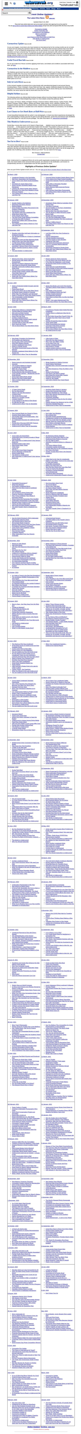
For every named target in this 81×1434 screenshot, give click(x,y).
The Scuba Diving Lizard (19, 396)
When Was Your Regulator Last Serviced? (25, 294)
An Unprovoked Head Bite (20, 561)
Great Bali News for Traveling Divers (57, 864)
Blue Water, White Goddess (54, 1414)
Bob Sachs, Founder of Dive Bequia (56, 526)
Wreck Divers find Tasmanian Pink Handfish (25, 499)
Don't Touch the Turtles (19, 324)
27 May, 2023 (45, 641)
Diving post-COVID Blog (53, 808)
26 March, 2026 (12, 174)
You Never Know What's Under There (57, 870)
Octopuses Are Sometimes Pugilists (56, 1152)
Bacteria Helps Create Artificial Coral (57, 688)
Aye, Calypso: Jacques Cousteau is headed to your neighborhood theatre (26, 941)
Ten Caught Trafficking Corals (21, 814)
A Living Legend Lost (18, 610)
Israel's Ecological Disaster (54, 1083)
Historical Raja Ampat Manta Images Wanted (59, 1183)
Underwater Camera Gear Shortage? (23, 948)
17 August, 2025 (13, 256)
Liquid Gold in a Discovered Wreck (56, 701)
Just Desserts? (50, 1090)
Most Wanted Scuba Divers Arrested (23, 1049)
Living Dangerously (51, 472)
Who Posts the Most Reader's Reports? (24, 505)
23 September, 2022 (47, 768)
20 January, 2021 (46, 1115)
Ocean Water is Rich (18, 1136)
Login (74, 2)
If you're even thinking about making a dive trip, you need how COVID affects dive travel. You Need (60, 892)
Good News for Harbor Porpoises (22, 1121)
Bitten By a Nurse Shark (19, 369)
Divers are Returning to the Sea (26, 1002)
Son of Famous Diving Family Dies (22, 492)
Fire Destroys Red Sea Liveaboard (22, 644)
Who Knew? (15, 974)
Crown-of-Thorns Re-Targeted (55, 468)
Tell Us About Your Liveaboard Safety (57, 680)
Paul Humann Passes (18, 531)
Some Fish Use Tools (18, 316)
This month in (20, 789)
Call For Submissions (52, 236)
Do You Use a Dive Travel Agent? (22, 341)
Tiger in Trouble (50, 1059)
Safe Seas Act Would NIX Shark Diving (24, 265)
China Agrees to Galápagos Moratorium (24, 1290)
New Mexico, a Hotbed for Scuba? (56, 586)
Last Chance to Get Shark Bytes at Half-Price (59, 1383)
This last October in (22, 251)
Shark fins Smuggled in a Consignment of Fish (26, 1161)
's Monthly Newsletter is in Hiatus (60, 1330)
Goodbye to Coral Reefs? (53, 974)
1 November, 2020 (47, 1197)
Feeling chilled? (50, 851)
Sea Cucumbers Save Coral (54, 483)
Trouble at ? (18, 607)
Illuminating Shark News (53, 1093)
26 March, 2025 (46, 307)
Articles (42, 9)
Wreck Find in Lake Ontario (54, 1189)
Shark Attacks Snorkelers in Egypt (56, 1185)
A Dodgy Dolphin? (17, 399)
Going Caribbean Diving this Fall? (56, 292)
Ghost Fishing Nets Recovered (55, 799)
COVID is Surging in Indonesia (55, 977)
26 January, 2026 (13, 200)
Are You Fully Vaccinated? (53, 991)
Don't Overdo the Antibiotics (20, 701)
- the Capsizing (21, 669)
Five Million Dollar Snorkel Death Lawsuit (24, 319)
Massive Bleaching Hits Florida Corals (23, 783)
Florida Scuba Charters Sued (54, 1230)
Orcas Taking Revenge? (53, 585)
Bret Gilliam (49, 559)
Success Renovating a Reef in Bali (22, 1047)
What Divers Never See (19, 214)
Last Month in (20, 623)
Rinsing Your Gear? (18, 529)
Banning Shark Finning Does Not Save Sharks (26, 524)
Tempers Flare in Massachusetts (55, 1276)
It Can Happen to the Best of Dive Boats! (24, 400)
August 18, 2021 (13, 960)
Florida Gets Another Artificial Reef (22, 725)
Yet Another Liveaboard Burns (21, 486)
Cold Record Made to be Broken (55, 1075)
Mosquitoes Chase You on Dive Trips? (23, 730)
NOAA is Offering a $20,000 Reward (57, 494)
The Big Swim (50, 1094)
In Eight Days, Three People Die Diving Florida (60, 869)
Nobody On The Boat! (52, 1412)
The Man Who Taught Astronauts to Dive (24, 937)
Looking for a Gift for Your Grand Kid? (57, 746)
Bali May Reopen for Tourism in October (24, 1363)
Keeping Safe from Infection (20, 1206)
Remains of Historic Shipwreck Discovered (25, 263)
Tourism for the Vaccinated (54, 1050)
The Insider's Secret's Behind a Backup (24, 894)
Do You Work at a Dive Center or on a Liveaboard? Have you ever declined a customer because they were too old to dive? (25, 655)
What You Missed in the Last (25, 671)
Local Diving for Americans (20, 1287)
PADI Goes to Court (52, 755)
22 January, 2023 (46, 711)
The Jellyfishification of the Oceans (22, 936)
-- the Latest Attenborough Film (57, 300)
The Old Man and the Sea (53, 693)
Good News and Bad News (54, 1049)
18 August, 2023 (13, 601)
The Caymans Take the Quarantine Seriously (59, 1148)
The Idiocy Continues (52, 206)
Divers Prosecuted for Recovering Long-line (59, 771)
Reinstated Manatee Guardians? (22, 314)
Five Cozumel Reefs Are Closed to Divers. (25, 413)
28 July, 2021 (45, 960)
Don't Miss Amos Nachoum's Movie (22, 1243)
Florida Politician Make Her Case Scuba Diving (26, 1338)
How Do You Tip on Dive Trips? (55, 531)
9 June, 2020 (12, 1345)
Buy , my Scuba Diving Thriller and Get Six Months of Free (26, 1387)
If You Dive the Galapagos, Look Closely (58, 262)
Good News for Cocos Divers (21, 591)
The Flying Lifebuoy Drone (54, 445)
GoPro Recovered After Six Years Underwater (26, 1118)
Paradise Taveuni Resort (53, 376)
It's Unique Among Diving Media (55, 720)
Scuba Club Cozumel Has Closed (56, 391)
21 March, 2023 (46, 677)
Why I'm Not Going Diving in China (56, 1088)
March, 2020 (45, 1372)
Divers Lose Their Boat (52, 486)
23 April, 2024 (12, 480)
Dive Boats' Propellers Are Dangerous (23, 338)
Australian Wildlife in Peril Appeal (22, 1410)
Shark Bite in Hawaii (52, 776)
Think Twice (15, 447)
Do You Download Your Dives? (21, 829)
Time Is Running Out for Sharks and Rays (24, 1120)
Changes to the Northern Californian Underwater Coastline (57, 1040)
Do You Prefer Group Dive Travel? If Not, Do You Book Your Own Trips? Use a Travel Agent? (59, 317)
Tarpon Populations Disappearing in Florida (59, 1132)
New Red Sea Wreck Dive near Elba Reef (58, 467)
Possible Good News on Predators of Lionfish (26, 1009)
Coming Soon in (55, 848)
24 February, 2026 (46, 174)
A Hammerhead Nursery (53, 518)
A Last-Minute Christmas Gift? (21, 367)
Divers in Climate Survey (19, 346)
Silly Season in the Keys (19, 1298)
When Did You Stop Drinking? (55, 340)
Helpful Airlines (41, 35)
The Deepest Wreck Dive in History (22, 1085)
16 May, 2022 (45, 826)
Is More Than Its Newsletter (24, 354)
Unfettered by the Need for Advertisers (23, 1404)
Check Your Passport (52, 964)
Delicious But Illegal (51, 555)
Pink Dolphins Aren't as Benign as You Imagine (60, 698)
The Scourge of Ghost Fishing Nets (22, 270)
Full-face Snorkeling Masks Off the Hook (24, 1170)
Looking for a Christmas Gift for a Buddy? (24, 553)
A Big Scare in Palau (52, 338)
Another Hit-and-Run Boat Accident (56, 321)
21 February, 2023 (13, 711)
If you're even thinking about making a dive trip (60, 904)
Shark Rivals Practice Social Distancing (58, 1085)
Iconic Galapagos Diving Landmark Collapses (59, 985)
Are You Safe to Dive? (52, 440)
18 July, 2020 (45, 1267)
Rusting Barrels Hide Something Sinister (24, 372)
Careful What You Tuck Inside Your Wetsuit (59, 558)
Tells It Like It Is (54, 763)
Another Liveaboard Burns (20, 318)
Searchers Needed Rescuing (54, 404)
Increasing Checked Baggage (55, 470)
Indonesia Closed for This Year (55, 1258)
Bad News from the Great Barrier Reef (57, 865)
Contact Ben (41, 154)
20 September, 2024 (47, 386)
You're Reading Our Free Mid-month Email (58, 548)
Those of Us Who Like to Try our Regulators (59, 1415)
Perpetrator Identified (52, 397)
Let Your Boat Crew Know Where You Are (58, 260)
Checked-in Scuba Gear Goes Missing (23, 760)
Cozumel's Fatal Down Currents (55, 325)
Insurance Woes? (17, 714)
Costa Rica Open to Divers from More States (59, 1229)
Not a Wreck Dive (51, 415)
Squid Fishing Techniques (53, 364)
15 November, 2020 (47, 1178)
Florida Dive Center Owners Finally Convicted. (26, 832)
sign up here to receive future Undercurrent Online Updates (27, 25)
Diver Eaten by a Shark (53, 846)
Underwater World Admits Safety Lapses (24, 1151)
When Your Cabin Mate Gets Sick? (56, 1410)
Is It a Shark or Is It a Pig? (53, 932)
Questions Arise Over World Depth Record (58, 1252)
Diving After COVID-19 (19, 1115)
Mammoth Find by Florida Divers (55, 1167)
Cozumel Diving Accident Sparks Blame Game (60, 177)
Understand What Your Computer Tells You (25, 806)
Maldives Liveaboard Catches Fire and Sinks (25, 1172)
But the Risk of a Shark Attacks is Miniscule (59, 805)
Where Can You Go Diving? (20, 1322)
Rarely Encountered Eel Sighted (55, 324)
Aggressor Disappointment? (54, 1159)
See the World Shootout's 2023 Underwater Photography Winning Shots (25, 518)
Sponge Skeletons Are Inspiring (21, 1258)
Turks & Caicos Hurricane (53, 785)
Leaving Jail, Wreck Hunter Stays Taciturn (24, 188)
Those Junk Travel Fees (19, 715)
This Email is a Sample (52, 937)
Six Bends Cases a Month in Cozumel (23, 292)
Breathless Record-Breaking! (21, 1075)
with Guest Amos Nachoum (22, 1217)
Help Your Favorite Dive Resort (21, 1364)
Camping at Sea (17, 969)
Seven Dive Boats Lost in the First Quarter (58, 286)
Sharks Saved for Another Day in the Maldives (26, 1026)
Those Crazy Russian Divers (54, 583)
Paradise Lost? (16, 1193)
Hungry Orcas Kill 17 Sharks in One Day (58, 682)
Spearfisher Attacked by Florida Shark (57, 247)
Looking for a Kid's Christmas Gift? (22, 1221)
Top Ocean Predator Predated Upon (56, 496)
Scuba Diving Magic (52, 553)
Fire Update (19, 1348)
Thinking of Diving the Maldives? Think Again (25, 1143)
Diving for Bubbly (17, 418)
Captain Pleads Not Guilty (23, 1125)
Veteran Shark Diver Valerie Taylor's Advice (25, 784)
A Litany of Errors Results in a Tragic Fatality (25, 1004)
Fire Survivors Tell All (58, 1409)
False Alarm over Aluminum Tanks (56, 1034)
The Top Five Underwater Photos (56, 217)
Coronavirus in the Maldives (41, 32)
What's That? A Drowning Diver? (22, 693)
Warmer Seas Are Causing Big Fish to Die (58, 421)
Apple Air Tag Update (52, 378)
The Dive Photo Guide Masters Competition (25, 217)
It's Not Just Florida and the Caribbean (23, 558)
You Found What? (51, 484)
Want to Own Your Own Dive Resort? (57, 211)
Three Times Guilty (51, 322)
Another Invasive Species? (54, 294)
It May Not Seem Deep (19, 618)
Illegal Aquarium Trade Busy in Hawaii (57, 1260)
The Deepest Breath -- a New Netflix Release (59, 621)
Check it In (15, 615)
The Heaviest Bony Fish (53, 744)
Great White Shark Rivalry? (54, 273)
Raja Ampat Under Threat (20, 445)
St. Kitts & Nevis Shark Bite (54, 1126)
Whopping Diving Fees (52, 502)
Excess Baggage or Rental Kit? (21, 451)
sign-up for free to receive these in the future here (56, 169)
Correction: (15, 381)
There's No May (21, 503)
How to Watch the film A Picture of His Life (25, 1315)
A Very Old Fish (17, 1188)
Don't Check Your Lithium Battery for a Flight (25, 703)
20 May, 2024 (45, 456)
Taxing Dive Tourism (18, 588)
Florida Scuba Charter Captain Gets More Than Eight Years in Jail (24, 272)
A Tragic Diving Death (18, 389)
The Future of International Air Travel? (23, 1350)
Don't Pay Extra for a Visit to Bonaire (57, 695)
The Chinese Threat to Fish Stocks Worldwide (59, 1154)
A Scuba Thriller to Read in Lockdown (57, 1186)
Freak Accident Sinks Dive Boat (55, 963)
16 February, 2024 (13, 515)
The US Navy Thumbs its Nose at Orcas (24, 1301)
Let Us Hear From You (52, 343)
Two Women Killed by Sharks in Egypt (57, 803)
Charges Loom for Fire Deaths (58, 1254)
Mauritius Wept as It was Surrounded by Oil (25, 1270)
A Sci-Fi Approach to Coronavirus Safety (58, 1325)
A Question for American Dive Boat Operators (26, 586)
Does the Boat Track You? (53, 623)
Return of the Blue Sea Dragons (55, 271)
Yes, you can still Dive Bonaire (55, 1033)
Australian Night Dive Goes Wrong (22, 1150)
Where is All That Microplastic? (21, 392)
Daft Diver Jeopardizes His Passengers (24, 179)
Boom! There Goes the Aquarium (56, 730)
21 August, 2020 (13, 1267)
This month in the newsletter (58, 580)
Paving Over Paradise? (53, 1036)
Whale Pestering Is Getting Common (57, 362)
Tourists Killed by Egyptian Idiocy (22, 311)
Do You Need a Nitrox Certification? (56, 617)
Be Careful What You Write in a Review (24, 1241)
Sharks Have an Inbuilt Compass (22, 985)
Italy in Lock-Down (41, 34)
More (58, 9)
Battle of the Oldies (51, 1233)
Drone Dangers (50, 426)
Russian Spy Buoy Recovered (55, 215)
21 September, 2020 (47, 1226)
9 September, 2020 (47, 1246)
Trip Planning (33, 9)
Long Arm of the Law (52, 950)
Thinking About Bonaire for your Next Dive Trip (60, 889)
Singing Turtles (50, 757)
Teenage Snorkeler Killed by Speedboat (24, 1281)
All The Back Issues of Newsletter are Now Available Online (57, 630)
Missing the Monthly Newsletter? (26, 1252)
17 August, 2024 (13, 410)
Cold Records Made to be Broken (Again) (58, 1044)
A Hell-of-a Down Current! (53, 995)
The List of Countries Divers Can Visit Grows (25, 1061)
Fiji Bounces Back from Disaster (55, 1047)
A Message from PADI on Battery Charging (25, 1415)
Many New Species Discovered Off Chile (58, 394)
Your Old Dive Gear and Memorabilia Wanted (25, 1299)
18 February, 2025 (13, 335)
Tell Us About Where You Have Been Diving (59, 302)
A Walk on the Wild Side (19, 747)
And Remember (50, 924)
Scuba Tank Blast (17, 770)
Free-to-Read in (21, 596)
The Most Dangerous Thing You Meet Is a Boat (60, 717)
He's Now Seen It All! (18, 1403)
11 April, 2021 (12, 1053)
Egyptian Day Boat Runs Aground (22, 660)
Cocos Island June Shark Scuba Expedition (59, 179)
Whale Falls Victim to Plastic (54, 1053)
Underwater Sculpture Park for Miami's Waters (26, 1194)
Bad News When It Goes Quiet (21, 1128)
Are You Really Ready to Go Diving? (23, 1083)
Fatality (52, 1063)
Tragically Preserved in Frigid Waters (57, 1082)
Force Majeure (16, 491)
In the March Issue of (56, 703)
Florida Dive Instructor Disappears (22, 612)
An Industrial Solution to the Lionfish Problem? (26, 583)
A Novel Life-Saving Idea (19, 1229)
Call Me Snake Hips (52, 951)
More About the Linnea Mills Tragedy (57, 375)
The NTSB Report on (23, 1237)
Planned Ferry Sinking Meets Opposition (58, 999)
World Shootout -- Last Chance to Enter (24, 947)
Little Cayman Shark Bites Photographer (58, 190)
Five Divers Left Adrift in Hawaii (55, 373)
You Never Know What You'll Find (56, 550)
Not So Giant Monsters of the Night (22, 1063)
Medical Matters (17, 206)
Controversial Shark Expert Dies (55, 1249)
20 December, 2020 (14, 1178)
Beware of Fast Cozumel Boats (21, 1186)
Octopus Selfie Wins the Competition (23, 1142)
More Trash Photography (19, 1025)
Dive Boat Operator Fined (53, 811)
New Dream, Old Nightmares (54, 626)
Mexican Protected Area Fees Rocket (23, 1210)
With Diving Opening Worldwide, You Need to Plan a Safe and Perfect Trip (25, 892)
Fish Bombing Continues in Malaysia (57, 1284)
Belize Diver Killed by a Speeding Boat (23, 310)
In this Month (20, 819)
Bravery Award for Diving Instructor (56, 259)
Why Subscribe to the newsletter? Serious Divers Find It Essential (25, 245)
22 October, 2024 (13, 386)
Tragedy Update (20, 1123)
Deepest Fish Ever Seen (19, 687)
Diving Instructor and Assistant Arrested (24, 362)
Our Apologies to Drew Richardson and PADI (25, 1262)
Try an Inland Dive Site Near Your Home (58, 1086)
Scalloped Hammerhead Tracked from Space (59, 1007)
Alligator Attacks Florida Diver (21, 1012)
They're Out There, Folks (19, 873)
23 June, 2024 (12, 433)
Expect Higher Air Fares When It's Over (24, 1383)
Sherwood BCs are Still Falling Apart (57, 523)
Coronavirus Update (41, 29)
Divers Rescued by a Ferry (54, 327)
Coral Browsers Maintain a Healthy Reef (24, 1045)
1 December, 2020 (13, 1200)
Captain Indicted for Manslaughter (26, 1183)
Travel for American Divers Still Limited (24, 1303)
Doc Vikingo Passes (18, 551)
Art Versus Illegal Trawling (53, 488)
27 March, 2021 (46, 1022)
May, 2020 (44, 1311)
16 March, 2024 (46, 480)
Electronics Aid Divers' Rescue (21, 204)
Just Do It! (15, 448)
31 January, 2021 (46, 1104)
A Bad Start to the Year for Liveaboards (57, 459)
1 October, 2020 (13, 1248)
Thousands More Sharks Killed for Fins (57, 1323)
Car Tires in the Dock (52, 450)
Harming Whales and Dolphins (21, 1189)
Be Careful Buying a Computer (55, 885)
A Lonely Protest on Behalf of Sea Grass (24, 1067)
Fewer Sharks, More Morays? (21, 1132)
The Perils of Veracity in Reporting (56, 747)
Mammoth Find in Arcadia (53, 993)
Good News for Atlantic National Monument (25, 1167)
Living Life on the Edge (19, 1082)
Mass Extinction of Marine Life (55, 845)
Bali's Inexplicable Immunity (20, 1385)
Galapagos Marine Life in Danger (22, 1296)
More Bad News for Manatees (55, 1129)
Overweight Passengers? (19, 483)
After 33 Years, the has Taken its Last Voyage (24, 896)
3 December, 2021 (47, 910)
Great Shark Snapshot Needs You (22, 663)
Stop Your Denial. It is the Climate (56, 1193)
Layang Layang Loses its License (56, 348)
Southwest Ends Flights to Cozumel (56, 439)
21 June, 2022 (12, 826)
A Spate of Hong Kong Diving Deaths (23, 776)
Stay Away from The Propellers (21, 746)
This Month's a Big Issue (57, 787)
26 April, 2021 (12, 1022)
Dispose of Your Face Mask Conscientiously (59, 1146)
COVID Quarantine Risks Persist (55, 806)
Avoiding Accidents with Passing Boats (57, 867)
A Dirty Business (51, 1188)
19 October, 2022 (13, 767)
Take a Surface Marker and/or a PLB (23, 380)
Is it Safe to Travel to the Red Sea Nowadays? (26, 575)
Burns (17, 545)
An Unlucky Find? (51, 1091)
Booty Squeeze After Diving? (21, 899)
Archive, (41, 1427)
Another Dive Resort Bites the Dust (22, 818)
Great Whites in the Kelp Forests (22, 1041)
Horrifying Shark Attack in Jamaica (56, 389)
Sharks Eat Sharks (51, 396)
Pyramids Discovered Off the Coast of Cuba (25, 1333)
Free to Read (50, 582)
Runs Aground (56, 543)
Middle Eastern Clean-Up (53, 1064)
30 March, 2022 (46, 858)
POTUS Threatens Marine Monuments (23, 1358)
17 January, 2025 (46, 335)
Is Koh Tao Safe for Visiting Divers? (56, 975)
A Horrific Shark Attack (19, 728)
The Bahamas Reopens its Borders (22, 1366)
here (14, 65)
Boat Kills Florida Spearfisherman (56, 416)
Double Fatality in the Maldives (21, 203)
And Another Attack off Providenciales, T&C (25, 416)
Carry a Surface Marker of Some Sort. (23, 835)
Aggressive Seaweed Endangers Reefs (57, 1286)
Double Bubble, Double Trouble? (55, 620)
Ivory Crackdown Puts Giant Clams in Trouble (26, 1050)
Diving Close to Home (52, 731)
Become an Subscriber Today (25, 967)
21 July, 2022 (45, 796)
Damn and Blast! (51, 1211)
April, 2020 (11, 1372)
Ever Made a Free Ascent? (54, 290)
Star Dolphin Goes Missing (54, 1181)
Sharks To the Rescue (52, 372)
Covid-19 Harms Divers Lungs (21, 1377)
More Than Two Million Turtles (55, 341)
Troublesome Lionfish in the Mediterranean (59, 418)
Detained (55, 436)
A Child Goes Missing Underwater (22, 243)
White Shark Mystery (18, 1134)
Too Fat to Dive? (41, 40)
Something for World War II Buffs (22, 1059)
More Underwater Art (18, 1314)
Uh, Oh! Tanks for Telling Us (54, 1070)
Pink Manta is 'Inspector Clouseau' (22, 1181)
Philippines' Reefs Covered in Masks (57, 1045)
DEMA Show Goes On (52, 1010)
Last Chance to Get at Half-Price (41, 37)
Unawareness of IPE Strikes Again (56, 699)
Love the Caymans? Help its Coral (22, 939)
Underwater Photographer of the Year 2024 (25, 500)
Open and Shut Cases (52, 1317)
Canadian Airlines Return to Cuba (22, 1289)
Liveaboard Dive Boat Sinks (59, 1203)
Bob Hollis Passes (51, 719)
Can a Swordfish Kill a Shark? (21, 1219)
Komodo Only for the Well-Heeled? (22, 813)
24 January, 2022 (46, 882)
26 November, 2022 (47, 740)
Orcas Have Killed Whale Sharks (22, 376)
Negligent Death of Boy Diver (21, 443)
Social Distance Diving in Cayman (22, 1317)
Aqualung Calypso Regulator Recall (23, 870)
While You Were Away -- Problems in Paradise (26, 1162)
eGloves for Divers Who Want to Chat (57, 437)
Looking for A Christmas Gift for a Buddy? (58, 923)
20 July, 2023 (45, 601)
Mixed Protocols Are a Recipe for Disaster (24, 757)
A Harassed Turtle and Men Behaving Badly (25, 239)
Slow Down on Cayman (53, 1319)
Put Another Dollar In (52, 1235)
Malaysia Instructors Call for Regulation (24, 865)
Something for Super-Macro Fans (22, 184)
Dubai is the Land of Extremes (21, 424)
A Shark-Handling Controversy (55, 238)
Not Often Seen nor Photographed (56, 1097)
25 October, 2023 (13, 572)
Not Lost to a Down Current (20, 313)
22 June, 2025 (12, 283)
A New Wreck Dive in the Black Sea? (23, 872)
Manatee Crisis (50, 1052)
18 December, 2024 (14, 359)
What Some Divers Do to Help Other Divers (25, 290)
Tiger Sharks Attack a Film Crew (55, 612)
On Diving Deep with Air (53, 802)
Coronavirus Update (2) (19, 1414)
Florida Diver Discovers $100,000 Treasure (25, 423)
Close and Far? (50, 899)
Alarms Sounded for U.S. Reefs (21, 1216)
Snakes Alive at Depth (18, 778)
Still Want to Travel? (52, 1282)
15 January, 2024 (46, 515)
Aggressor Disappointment (20, 1191)
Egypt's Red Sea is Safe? (53, 529)
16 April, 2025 (12, 307)
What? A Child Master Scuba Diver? (23, 628)
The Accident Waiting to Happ (22, 365)
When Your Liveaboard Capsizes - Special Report (56, 644)
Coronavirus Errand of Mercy (21, 1077)
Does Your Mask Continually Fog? (56, 687)
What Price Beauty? (18, 484)
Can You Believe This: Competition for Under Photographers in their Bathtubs (59, 1025)
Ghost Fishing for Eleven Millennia (56, 743)
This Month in (41, 38)
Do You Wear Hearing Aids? (54, 556)
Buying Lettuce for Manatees (54, 862)
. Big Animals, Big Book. (20, 834)
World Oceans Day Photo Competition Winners (26, 1342)
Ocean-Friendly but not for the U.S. (56, 1278)
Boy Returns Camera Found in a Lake (57, 618)
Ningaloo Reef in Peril (18, 274)
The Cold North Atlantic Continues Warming (59, 861)
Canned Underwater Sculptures (55, 1072)
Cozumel (14, 364)
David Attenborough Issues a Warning (23, 1233)
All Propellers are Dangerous (21, 340)
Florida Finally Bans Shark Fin (21, 1254)
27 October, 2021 (13, 929)
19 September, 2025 (47, 230)
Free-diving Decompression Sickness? (57, 243)
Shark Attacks (16, 664)
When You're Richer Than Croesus (22, 370)
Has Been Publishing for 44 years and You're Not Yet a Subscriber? (24, 1422)
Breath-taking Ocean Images (54, 575)
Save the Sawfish (17, 590)
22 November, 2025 (14, 230)
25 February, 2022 (13, 882)
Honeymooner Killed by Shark (21, 556)
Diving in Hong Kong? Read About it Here (58, 1210)
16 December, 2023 (14, 540)
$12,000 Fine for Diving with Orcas (56, 784)
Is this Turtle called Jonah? (54, 1038)
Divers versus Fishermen (19, 298)
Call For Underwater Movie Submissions (58, 781)
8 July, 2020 (45, 1290)
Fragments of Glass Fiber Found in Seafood (59, 424)
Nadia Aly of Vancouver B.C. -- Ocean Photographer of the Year (57, 1156)
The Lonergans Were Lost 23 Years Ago (24, 1165)
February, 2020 (12, 1400)
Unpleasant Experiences (53, 503)
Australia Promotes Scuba (20, 1126)
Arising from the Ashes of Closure (56, 1274)
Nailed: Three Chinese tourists (55, 604)
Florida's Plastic (50, 987)
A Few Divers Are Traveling (20, 1304)
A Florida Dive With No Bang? (21, 219)
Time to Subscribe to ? (56, 590)
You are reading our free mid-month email (24, 652)
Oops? (48, 916)
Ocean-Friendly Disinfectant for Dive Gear (24, 1331)
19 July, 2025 (45, 256)
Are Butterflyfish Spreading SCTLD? (57, 628)
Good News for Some (52, 1255)
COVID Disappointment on (58, 1130)
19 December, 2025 (47, 200)
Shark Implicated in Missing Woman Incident (25, 754)
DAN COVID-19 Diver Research (21, 1185)
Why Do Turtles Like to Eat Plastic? (56, 1118)
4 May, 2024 (45, 433)
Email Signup (63, 2)
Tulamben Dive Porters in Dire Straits (57, 921)
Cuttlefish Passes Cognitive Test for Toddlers (59, 1096)
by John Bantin (24, 1214)
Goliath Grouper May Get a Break (22, 816)
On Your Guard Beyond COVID (21, 1169)
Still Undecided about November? (22, 1235)
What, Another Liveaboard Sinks (55, 843)
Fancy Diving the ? (55, 774)
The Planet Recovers (18, 1382)
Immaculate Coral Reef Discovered (56, 900)
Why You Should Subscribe (20, 841)
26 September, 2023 (47, 572)
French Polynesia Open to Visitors (22, 1282)
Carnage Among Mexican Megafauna (23, 1245)
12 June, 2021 (12, 982)
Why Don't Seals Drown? (53, 270)
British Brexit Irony (17, 1164)
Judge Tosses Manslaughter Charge (57, 782)
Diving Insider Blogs (18, 453)
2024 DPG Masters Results (20, 343)
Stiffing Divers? (53, 222)
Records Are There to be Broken (55, 1134)
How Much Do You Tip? (19, 550)
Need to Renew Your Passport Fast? (23, 658)
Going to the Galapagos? (53, 969)
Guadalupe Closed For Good (54, 725)
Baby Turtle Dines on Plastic (20, 808)
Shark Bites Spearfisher (53, 464)
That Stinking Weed (18, 582)
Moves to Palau (24, 562)
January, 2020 (45, 1400)
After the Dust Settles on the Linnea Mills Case (26, 723)
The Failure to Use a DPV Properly (22, 1208)
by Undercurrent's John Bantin (25, 617)
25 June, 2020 (12, 1311)
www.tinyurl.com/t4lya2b (60, 118)
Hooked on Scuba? (51, 1271)
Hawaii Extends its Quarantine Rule (23, 1306)
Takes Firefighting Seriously (59, 1009)
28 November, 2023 (47, 540)
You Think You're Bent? (53, 948)
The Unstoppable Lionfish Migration (23, 297)
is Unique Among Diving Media (59, 696)
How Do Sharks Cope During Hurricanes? (24, 996)
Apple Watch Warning (52, 500)
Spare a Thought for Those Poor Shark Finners (26, 295)
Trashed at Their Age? (52, 241)
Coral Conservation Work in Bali (21, 1156)
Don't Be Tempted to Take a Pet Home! (24, 1074)
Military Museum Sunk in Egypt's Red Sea (25, 613)
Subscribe (69, 2)
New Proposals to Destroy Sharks (56, 1004)
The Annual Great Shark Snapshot (22, 450)
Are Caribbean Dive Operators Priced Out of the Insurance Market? (59, 690)
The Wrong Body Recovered (54, 473)
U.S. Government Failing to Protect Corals (25, 691)
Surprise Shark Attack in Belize (21, 415)
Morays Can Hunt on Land (54, 967)
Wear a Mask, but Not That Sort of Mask (24, 1173)
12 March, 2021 (46, 1056)
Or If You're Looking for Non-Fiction (22, 555)
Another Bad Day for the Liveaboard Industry (59, 448)
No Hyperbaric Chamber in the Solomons (58, 715)
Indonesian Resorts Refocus (20, 1327)
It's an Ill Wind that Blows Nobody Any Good (25, 1375)
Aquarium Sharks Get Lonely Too (22, 1367)
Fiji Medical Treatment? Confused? (22, 526)
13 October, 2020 (13, 1226)
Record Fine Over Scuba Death (21, 378)
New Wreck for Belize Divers (20, 886)
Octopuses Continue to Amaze (55, 1077)
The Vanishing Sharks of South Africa (57, 1287)
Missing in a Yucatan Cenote (20, 397)
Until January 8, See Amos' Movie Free (57, 1170)
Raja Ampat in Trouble (52, 346)
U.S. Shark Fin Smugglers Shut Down (57, 1240)
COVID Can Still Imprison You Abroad (57, 810)
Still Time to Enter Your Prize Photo (22, 775)
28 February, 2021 (13, 1104)
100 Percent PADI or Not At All (21, 521)
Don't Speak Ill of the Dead (54, 1232)
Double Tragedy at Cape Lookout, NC (57, 1327)
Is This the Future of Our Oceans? (22, 1010)
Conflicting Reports (18, 532)
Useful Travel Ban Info (41, 30)
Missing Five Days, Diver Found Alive (23, 259)
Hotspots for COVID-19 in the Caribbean (58, 1074)
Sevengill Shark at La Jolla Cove (55, 1006)
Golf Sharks (49, 577)
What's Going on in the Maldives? (22, 650)
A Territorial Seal (50, 499)
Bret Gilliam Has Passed (19, 585)
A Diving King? (16, 394)
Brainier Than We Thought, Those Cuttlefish (59, 1168)
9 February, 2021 (13, 1139)
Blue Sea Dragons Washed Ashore (56, 527)
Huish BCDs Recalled (52, 625)
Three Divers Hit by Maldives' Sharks (23, 527)
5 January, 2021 (46, 1143)
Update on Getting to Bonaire (54, 1213)
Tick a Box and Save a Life (20, 1251)
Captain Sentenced (55, 447)
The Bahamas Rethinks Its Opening (23, 1323)
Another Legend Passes (53, 1251)
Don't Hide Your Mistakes (53, 413)
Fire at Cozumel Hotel (18, 799)
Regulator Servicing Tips (53, 966)
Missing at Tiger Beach (19, 543)
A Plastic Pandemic (51, 1270)
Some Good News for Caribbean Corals (24, 695)
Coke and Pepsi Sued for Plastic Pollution (58, 1328)
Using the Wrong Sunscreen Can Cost (23, 975)
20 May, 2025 (45, 283)
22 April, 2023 (12, 677)
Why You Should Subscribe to (25, 790)
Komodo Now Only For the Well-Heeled (58, 813)
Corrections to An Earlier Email (55, 1273)
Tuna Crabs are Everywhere (20, 436)
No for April (53, 330)
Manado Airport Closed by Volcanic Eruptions (25, 502)
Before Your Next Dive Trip (54, 465)
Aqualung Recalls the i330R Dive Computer (59, 849)
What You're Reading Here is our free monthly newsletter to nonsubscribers (26, 904)
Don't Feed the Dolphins (53, 551)
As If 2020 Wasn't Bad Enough (21, 1203)
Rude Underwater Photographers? (56, 773)
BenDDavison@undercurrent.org (17, 56)
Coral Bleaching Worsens (53, 295)
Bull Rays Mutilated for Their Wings (56, 392)
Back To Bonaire (17, 1017)
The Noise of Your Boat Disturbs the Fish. (24, 830)
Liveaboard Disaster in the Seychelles (23, 177)
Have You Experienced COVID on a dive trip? (59, 902)
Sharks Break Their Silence (20, 321)
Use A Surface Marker (18, 626)
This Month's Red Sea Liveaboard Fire (23, 212)
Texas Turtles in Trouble (19, 1107)
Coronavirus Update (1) (19, 1412)
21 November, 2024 (47, 359)
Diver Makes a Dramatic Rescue (55, 423)
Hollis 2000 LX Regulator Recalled (56, 184)
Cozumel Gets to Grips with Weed (22, 322)
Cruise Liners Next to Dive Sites (21, 649)
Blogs (53, 9)
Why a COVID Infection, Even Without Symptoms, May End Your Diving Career (58, 1120)
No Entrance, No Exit (18, 211)
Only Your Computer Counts (20, 966)
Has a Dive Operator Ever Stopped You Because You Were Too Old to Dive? (24, 684)
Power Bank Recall (18, 289)
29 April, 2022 (12, 858)
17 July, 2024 (45, 410)
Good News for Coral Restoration (56, 266)
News (48, 9)
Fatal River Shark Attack (19, 722)
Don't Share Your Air (52, 1293)
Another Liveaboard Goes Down (22, 345)
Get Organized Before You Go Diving (57, 800)
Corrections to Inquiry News (58, 1205)
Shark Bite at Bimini (18, 900)
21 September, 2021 (47, 929)
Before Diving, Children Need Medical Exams (59, 728)
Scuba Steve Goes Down (53, 1069)
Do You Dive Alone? (18, 391)
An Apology (15, 567)
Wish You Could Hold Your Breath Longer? (58, 420)
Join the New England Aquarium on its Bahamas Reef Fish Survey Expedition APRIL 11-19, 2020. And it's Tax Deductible (26, 1407)
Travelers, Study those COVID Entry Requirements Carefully (57, 836)
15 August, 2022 (13, 796)
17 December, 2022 (14, 740)
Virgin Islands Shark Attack (20, 215)
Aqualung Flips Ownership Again (55, 606)
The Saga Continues (52, 185)
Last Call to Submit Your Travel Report (57, 380)
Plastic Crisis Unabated (53, 1262)
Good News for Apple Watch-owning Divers (25, 755)
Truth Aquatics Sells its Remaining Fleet (58, 1042)
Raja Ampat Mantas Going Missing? (23, 1148)
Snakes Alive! (50, 497)
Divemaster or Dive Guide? (20, 699)
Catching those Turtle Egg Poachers (57, 1194)
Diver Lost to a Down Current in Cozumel (58, 714)
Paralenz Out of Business (20, 758)
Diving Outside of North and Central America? (59, 268)
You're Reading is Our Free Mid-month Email (59, 578)
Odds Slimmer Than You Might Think (57, 1257)
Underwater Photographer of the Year (23, 885)
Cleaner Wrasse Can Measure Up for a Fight (59, 402)
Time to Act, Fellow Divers (53, 1031)
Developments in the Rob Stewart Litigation (25, 1260)
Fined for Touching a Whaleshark (22, 494)
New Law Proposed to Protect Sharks (23, 1001)
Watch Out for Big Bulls (19, 593)
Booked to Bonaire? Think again (55, 1061)
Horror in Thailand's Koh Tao (54, 1127)
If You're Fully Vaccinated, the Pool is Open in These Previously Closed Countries (26, 888)
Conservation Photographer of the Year (24, 559)
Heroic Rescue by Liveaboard (55, 492)
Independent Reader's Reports (59, 475)
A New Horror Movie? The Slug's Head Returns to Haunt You (57, 1029)
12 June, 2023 (12, 641)
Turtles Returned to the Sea (54, 1099)
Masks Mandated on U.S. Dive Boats (23, 1117)
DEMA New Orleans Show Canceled (23, 1325)
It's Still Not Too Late (18, 402)
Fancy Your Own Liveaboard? (21, 661)
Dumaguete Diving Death (19, 1205)
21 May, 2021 (45, 982)
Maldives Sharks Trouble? (20, 1072)
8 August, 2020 (12, 1293)
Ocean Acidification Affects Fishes (56, 1191)
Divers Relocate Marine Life (20, 609)
